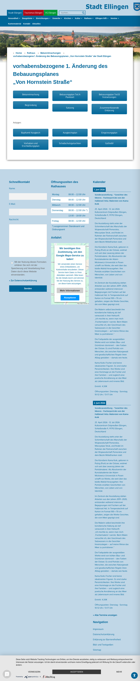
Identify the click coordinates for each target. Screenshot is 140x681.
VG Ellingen (50, 12)
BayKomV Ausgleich (30, 132)
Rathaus (88, 18)
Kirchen (67, 18)
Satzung (70, 107)
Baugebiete (27, 18)
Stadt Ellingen (15, 12)
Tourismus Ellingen (33, 12)
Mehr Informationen (70, 290)
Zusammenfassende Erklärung (109, 109)
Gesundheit (13, 18)
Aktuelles (36, 24)
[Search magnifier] (83, 13)
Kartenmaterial (14, 24)
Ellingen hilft (101, 18)
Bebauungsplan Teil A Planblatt (70, 95)
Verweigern (34, 672)
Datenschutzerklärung (103, 634)
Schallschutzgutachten (70, 143)
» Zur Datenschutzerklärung (23, 280)
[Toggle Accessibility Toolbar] (134, 675)
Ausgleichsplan (70, 132)
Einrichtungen (42, 18)
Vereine (113, 18)
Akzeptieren (70, 298)
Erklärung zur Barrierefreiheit (107, 639)
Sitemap (97, 649)
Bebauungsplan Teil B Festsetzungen (109, 95)
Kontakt (26, 24)
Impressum (98, 629)
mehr (119, 672)
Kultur (77, 18)
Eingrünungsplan (109, 132)
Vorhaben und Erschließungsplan (30, 144)
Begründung (31, 105)
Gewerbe (56, 18)
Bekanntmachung (30, 94)
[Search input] (71, 13)
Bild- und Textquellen (103, 644)
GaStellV (109, 143)
